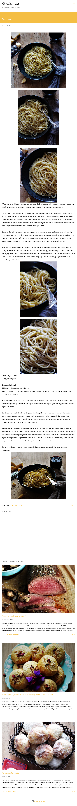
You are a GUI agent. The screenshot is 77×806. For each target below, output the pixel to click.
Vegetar (20, 505)
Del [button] (72, 505)
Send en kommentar (12, 634)
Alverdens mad (10, 3)
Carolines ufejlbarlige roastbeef (13, 616)
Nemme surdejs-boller (10, 773)
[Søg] (70, 3)
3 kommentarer (11, 791)
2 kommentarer (11, 713)
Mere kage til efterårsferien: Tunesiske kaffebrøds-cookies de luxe (27, 694)
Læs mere (72, 634)
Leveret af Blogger (38, 801)
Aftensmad (13, 505)
